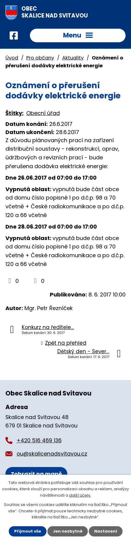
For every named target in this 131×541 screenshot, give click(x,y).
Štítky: (14, 113)
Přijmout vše (27, 531)
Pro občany (40, 57)
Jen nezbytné (67, 531)
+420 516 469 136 (39, 440)
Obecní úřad (43, 113)
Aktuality (73, 57)
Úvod (11, 57)
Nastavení (105, 531)
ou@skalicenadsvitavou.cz (52, 453)
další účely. (80, 495)
